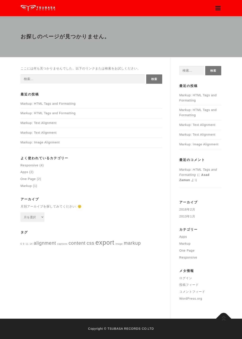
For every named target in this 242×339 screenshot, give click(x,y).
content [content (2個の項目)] (77, 243)
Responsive (29, 165)
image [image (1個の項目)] (119, 244)
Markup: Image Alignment (40, 142)
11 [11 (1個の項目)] (27, 244)
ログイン (185, 278)
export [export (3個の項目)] (104, 242)
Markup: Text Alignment (39, 123)
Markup (26, 186)
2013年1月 (187, 216)
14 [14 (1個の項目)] (31, 244)
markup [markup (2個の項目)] (132, 243)
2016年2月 (187, 209)
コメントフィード (192, 291)
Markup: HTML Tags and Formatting (48, 103)
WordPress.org (190, 298)
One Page (28, 179)
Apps (24, 172)
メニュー (218, 8)
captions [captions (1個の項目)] (62, 244)
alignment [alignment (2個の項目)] (45, 243)
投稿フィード (189, 284)
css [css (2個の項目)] (91, 243)
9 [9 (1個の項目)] (23, 244)
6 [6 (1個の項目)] (21, 244)
